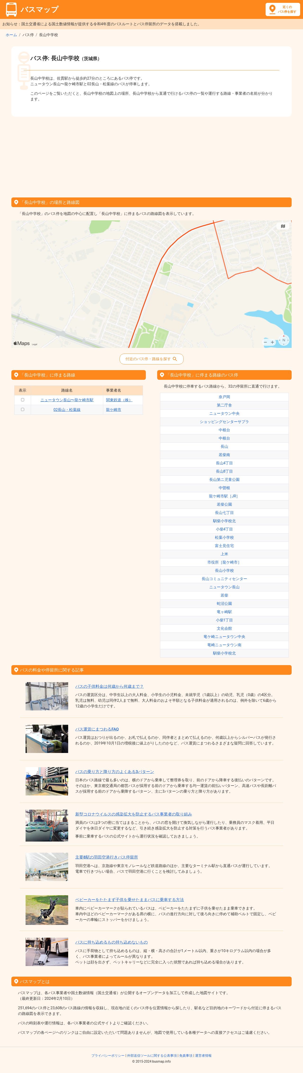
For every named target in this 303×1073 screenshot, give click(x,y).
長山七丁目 (224, 512)
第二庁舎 (224, 405)
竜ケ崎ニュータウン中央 (224, 636)
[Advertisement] (151, 155)
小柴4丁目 (224, 529)
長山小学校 (224, 570)
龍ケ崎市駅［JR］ (224, 496)
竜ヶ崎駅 (224, 612)
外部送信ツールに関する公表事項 (152, 1055)
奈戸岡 (224, 397)
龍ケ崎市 (113, 409)
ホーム (11, 35)
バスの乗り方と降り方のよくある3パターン (114, 771)
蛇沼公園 (224, 603)
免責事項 (185, 1055)
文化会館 (224, 628)
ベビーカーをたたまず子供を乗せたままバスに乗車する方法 (129, 899)
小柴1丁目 (224, 620)
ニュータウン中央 (224, 413)
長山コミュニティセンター (224, 579)
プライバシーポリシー (108, 1055)
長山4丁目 (224, 463)
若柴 (224, 595)
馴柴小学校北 (224, 521)
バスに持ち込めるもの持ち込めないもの (111, 942)
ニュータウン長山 (224, 587)
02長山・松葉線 (66, 409)
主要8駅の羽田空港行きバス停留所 (106, 857)
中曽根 (224, 488)
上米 (224, 554)
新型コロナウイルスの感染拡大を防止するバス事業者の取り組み (133, 814)
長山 (224, 446)
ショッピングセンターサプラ (224, 421)
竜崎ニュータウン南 (224, 645)
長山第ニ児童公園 (224, 479)
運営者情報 (203, 1055)
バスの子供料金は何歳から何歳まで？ (109, 686)
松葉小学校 (224, 537)
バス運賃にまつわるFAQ (97, 729)
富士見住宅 (224, 545)
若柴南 (224, 455)
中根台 (224, 430)
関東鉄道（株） (119, 400)
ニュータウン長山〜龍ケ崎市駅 (67, 400)
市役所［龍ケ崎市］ (224, 562)
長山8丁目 (224, 471)
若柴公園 (224, 504)
